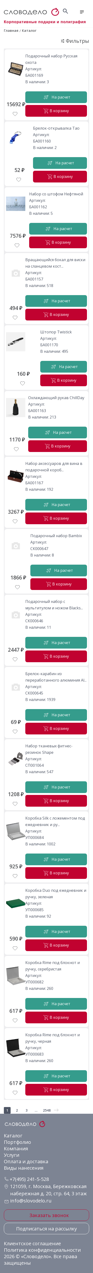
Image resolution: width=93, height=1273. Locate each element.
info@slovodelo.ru (31, 1200)
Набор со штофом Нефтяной (56, 194)
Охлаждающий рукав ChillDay (56, 397)
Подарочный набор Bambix (56, 535)
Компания (16, 1148)
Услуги (11, 1155)
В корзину (56, 110)
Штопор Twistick (56, 332)
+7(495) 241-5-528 (27, 1179)
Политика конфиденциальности (42, 1250)
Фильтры (75, 41)
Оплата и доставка (26, 1161)
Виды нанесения (23, 1168)
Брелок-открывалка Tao (56, 128)
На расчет (56, 97)
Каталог (13, 1135)
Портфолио (17, 1142)
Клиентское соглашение (32, 1243)
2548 (47, 1110)
